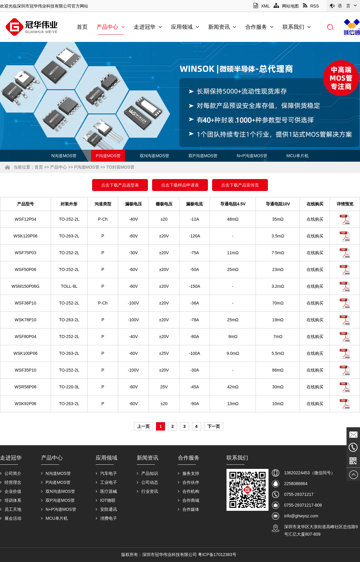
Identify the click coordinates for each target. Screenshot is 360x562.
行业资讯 (147, 491)
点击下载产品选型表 (120, 185)
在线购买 (315, 219)
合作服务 (259, 27)
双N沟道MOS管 (154, 155)
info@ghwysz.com (301, 515)
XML (261, 6)
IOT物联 (106, 500)
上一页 (143, 426)
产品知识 (147, 473)
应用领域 (185, 27)
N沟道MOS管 (63, 155)
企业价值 (10, 491)
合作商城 (188, 500)
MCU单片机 (297, 155)
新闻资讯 (222, 27)
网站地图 (286, 6)
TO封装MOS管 (120, 167)
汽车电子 (106, 473)
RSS (311, 6)
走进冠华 (148, 27)
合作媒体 (188, 509)
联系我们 (297, 27)
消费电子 (106, 518)
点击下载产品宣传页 (240, 185)
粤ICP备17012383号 (217, 554)
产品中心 (111, 27)
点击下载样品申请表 (180, 185)
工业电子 (106, 482)
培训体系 (10, 500)
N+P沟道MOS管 (252, 155)
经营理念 (10, 482)
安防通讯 (106, 509)
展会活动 (10, 518)
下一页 (213, 426)
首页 (82, 27)
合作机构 (188, 491)
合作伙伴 (188, 482)
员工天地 (10, 509)
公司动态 (147, 482)
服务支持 (188, 473)
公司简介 (10, 473)
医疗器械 (106, 491)
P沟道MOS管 (108, 155)
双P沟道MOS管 (203, 155)
